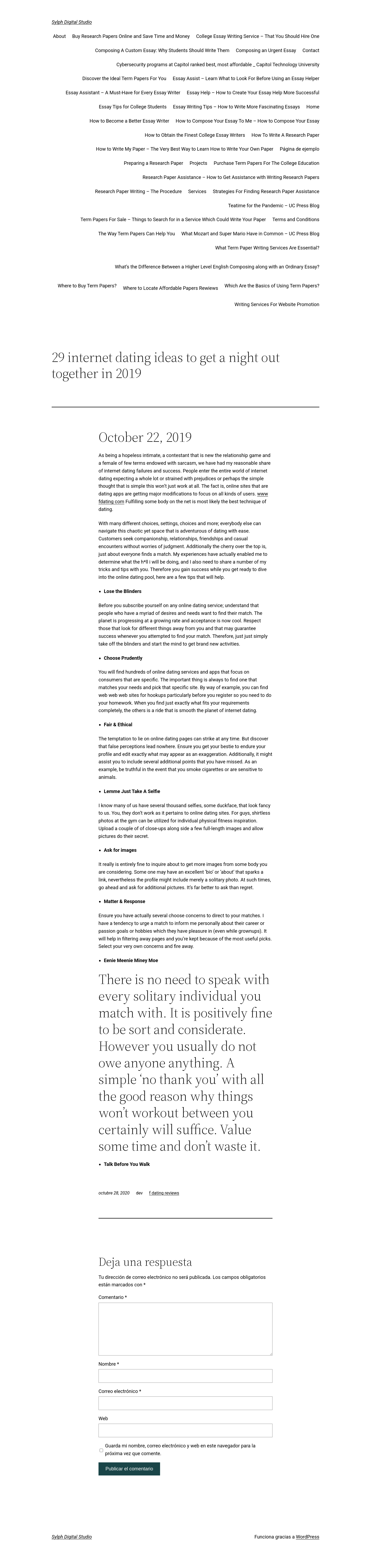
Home (312, 107)
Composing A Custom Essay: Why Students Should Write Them (162, 50)
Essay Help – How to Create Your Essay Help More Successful (253, 92)
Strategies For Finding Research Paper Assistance (266, 191)
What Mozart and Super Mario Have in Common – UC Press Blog (250, 233)
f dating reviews (164, 1193)
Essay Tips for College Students (132, 107)
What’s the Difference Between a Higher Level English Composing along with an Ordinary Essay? (217, 267)
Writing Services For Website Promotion (276, 304)
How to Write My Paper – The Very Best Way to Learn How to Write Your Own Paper (185, 149)
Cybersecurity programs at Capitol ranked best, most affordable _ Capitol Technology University (217, 64)
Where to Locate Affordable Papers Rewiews (170, 288)
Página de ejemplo (299, 149)
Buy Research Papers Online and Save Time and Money (131, 36)
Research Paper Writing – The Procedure (138, 191)
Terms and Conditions (295, 219)
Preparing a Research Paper (153, 163)
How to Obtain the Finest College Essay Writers (195, 135)
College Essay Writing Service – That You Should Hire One (257, 36)
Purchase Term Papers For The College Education (266, 163)
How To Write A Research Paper (285, 135)
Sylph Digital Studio (72, 22)
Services (197, 191)
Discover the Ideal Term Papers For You (124, 78)
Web (103, 1418)
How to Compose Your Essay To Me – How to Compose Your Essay (247, 121)
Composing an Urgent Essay (266, 50)
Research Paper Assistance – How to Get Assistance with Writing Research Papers (230, 177)
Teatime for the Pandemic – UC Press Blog (273, 205)
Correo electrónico (120, 1391)
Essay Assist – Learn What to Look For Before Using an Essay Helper (246, 78)
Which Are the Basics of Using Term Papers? (272, 285)
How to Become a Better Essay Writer (129, 121)
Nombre (109, 1364)
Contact (310, 50)
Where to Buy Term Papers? (87, 285)
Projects (198, 163)
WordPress (307, 1537)
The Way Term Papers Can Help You (136, 233)
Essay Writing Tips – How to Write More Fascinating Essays (236, 107)
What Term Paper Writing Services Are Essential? (267, 248)
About (59, 36)
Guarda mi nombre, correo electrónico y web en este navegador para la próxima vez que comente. (180, 1449)
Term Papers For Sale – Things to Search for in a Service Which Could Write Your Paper (173, 219)
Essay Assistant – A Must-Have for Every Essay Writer (123, 92)
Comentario (113, 1297)
